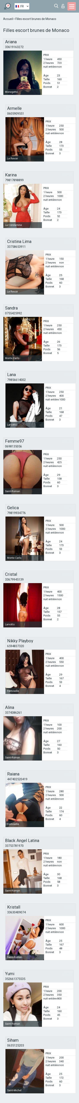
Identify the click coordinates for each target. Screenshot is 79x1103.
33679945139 (14, 579)
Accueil (8, 19)
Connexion (63, 6)
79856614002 (16, 380)
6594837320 (15, 646)
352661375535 (15, 979)
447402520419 (17, 779)
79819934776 (16, 513)
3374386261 (13, 713)
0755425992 (13, 313)
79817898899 (14, 180)
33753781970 (14, 846)
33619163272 (14, 47)
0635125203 (15, 1045)
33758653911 (16, 247)
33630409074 (16, 912)
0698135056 (13, 446)
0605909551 (15, 113)
